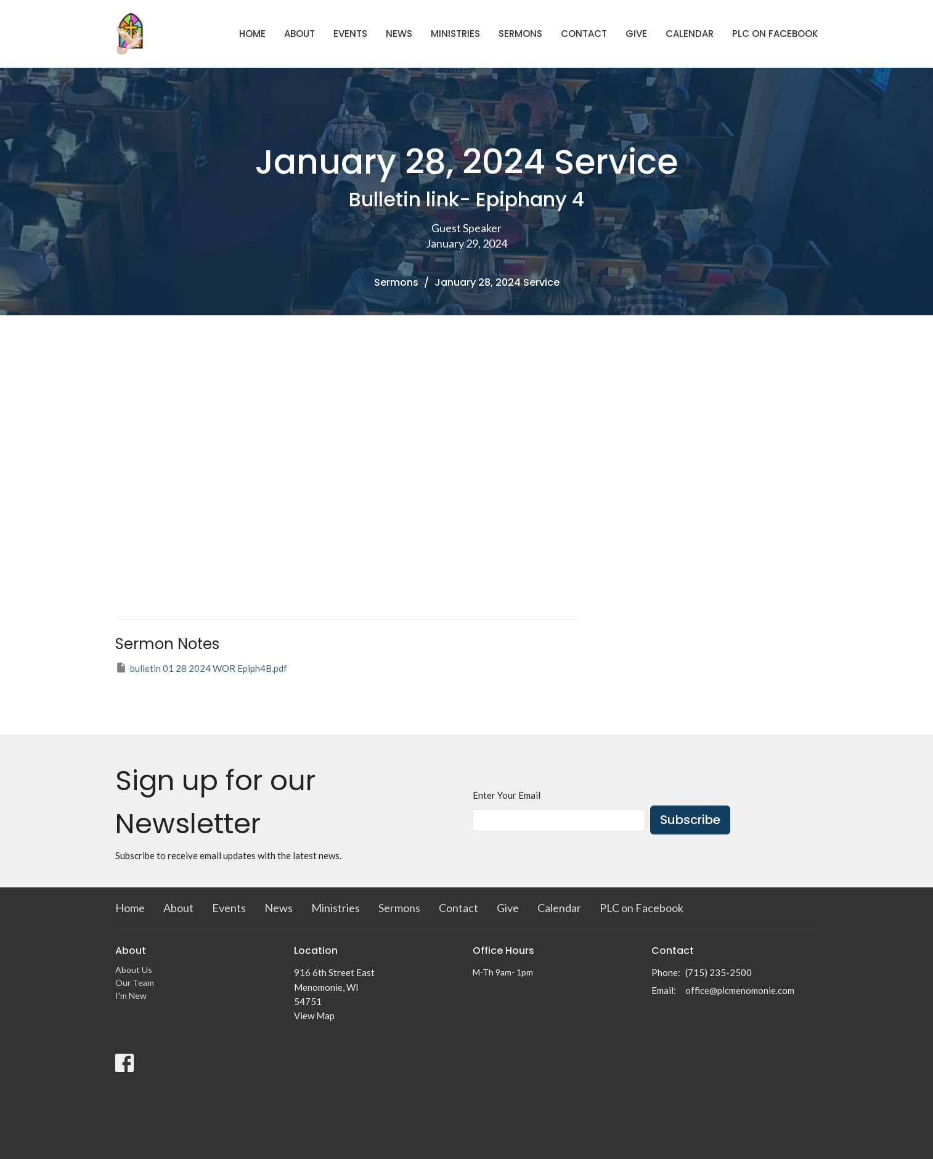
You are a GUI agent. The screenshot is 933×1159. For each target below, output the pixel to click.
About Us (133, 969)
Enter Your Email (506, 795)
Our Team (134, 982)
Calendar (690, 33)
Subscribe (690, 819)
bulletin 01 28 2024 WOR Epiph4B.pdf (201, 667)
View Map (314, 1015)
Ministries (455, 33)
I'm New (131, 995)
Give (636, 33)
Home (252, 33)
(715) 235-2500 (718, 972)
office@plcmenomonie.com (739, 990)
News (399, 33)
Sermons (520, 33)
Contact (584, 33)
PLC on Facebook (775, 33)
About (299, 33)
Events (350, 33)
